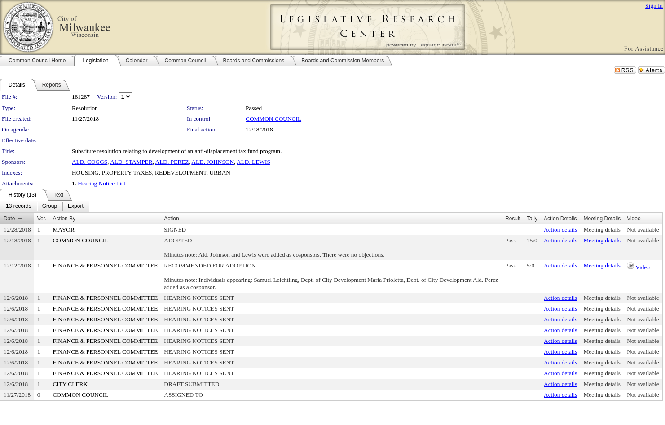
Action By (64, 218)
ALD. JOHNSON (212, 161)
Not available (643, 229)
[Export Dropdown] (75, 206)
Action (171, 218)
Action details (560, 229)
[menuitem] (18, 206)
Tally (532, 218)
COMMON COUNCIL (273, 118)
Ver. (42, 218)
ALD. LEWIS (253, 161)
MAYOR (63, 229)
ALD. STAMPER (131, 161)
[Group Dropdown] (49, 206)
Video (642, 267)
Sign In (654, 5)
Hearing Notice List (101, 183)
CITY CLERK (70, 384)
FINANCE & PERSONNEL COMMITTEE (105, 265)
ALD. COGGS (89, 161)
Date (9, 218)
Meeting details (602, 229)
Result (512, 218)
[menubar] (44, 206)
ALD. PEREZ (172, 161)
